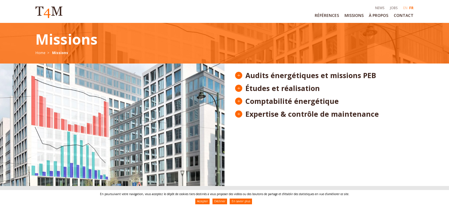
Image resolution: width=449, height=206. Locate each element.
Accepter (202, 201)
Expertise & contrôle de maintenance (312, 114)
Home (41, 52)
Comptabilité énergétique (292, 101)
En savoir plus (241, 201)
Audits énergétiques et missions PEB (310, 75)
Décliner (219, 201)
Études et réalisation (282, 88)
